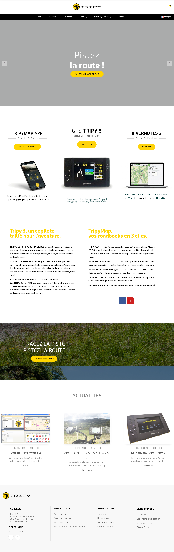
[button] (44, 359)
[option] (87, 63)
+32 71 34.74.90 (16, 531)
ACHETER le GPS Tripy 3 (87, 74)
